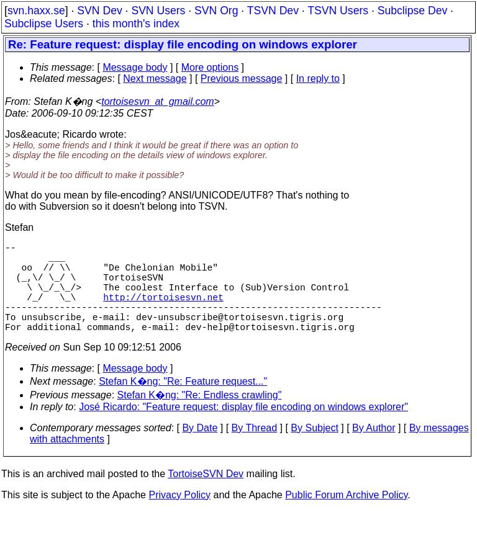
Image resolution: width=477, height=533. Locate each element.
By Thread (255, 450)
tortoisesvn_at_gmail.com (157, 101)
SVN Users (158, 10)
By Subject (314, 450)
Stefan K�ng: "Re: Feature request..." (183, 403)
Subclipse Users (43, 23)
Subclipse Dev (412, 10)
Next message (154, 78)
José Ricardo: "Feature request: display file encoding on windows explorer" (243, 429)
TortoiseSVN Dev (205, 496)
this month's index (136, 23)
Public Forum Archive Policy (346, 517)
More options (210, 67)
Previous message (242, 78)
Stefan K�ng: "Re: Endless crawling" (199, 417)
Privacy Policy (179, 517)
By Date (199, 450)
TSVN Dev (273, 10)
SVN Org (216, 10)
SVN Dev (99, 10)
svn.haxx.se (36, 10)
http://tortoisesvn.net (163, 311)
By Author (373, 450)
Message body (134, 67)
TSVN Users (337, 10)
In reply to (318, 78)
